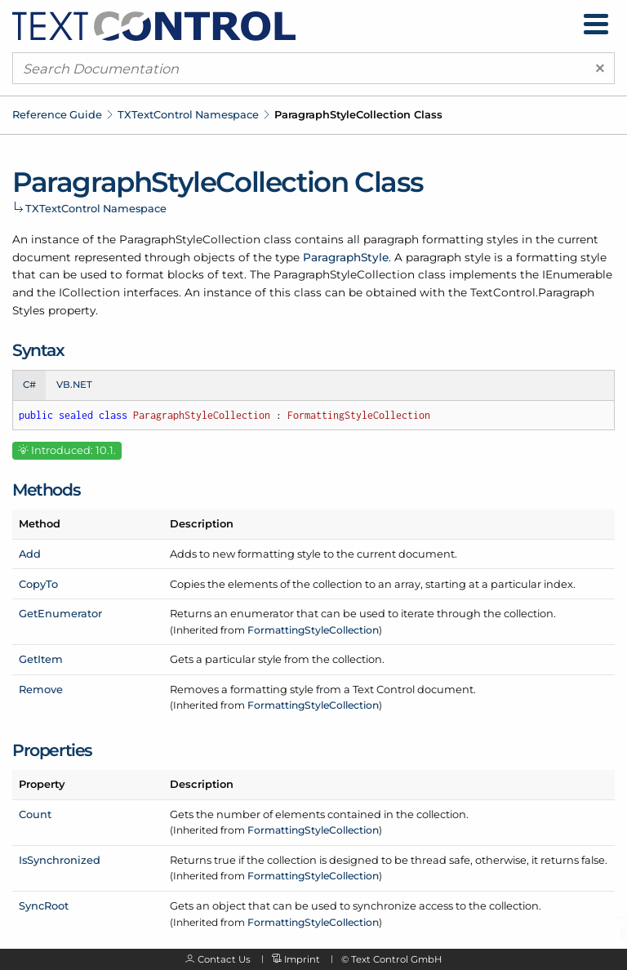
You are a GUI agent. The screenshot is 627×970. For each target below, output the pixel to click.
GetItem (41, 658)
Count (35, 814)
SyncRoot (44, 905)
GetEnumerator (60, 613)
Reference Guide (57, 114)
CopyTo (38, 583)
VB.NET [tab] (74, 384)
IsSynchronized (59, 859)
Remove (41, 689)
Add (30, 553)
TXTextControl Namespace (188, 114)
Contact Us (224, 959)
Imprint (302, 959)
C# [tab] (29, 384)
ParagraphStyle (346, 257)
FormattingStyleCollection (313, 630)
